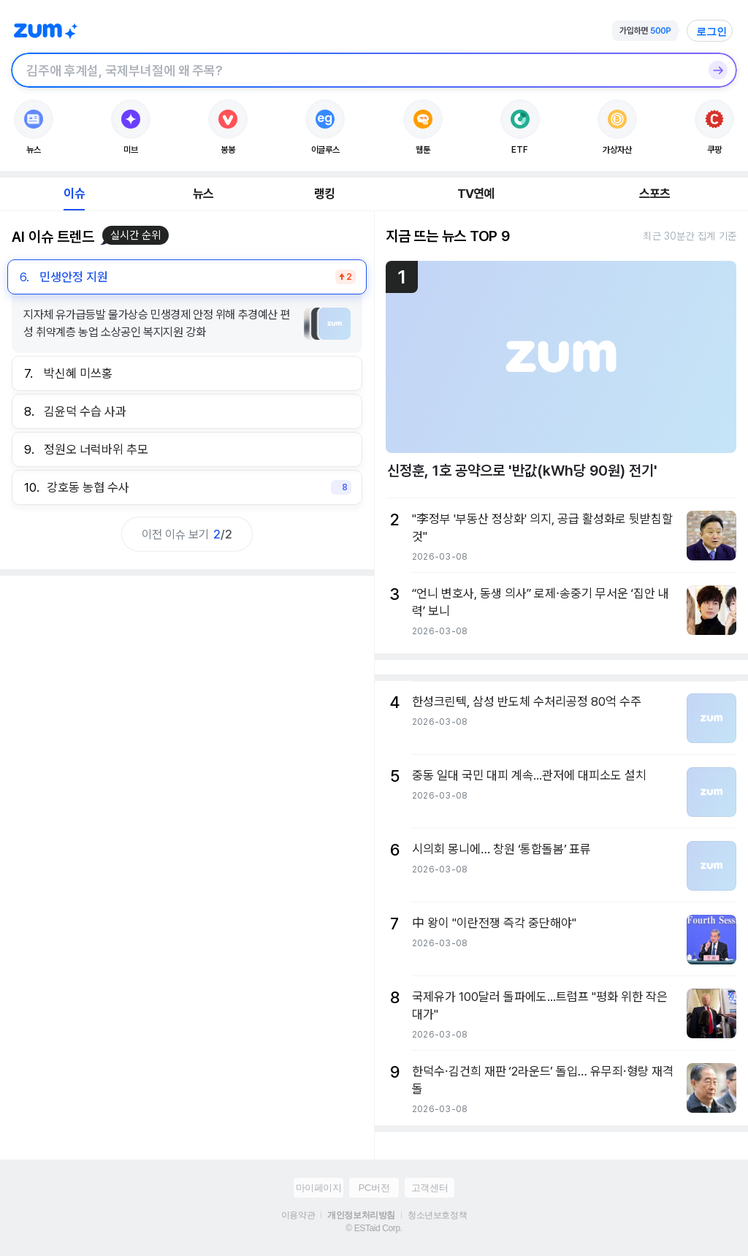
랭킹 (324, 193)
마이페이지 (319, 1187)
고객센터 (429, 1187)
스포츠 (655, 193)
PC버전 (374, 1187)
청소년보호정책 (437, 1215)
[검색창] (355, 70)
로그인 (711, 31)
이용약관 (298, 1215)
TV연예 (476, 193)
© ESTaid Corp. (374, 1228)
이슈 (74, 193)
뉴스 (203, 193)
